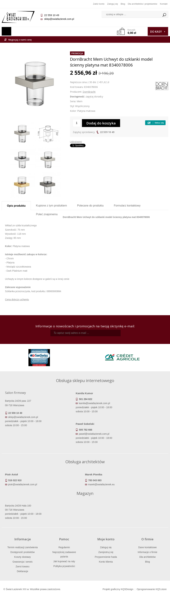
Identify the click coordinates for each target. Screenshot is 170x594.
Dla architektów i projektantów (142, 4)
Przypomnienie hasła (106, 557)
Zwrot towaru (22, 566)
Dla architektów (147, 557)
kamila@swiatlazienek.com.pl (94, 403)
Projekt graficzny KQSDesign (118, 589)
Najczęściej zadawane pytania (64, 554)
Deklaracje (22, 571)
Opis (16, 205)
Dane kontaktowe (147, 547)
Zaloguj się (112, 4)
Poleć (47, 214)
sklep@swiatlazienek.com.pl (59, 19)
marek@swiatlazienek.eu (101, 484)
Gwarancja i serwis (23, 561)
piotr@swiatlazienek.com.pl (22, 484)
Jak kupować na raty (64, 561)
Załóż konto (98, 4)
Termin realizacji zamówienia (22, 547)
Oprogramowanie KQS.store (152, 589)
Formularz (127, 205)
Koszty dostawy (22, 557)
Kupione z (51, 205)
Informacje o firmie (147, 552)
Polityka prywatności (64, 566)
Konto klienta (106, 561)
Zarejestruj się (105, 552)
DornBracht (89, 91)
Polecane (90, 205)
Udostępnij (76, 141)
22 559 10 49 (107, 132)
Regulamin (64, 547)
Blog (123, 4)
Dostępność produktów (22, 552)
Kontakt (163, 4)
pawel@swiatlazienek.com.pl (94, 433)
